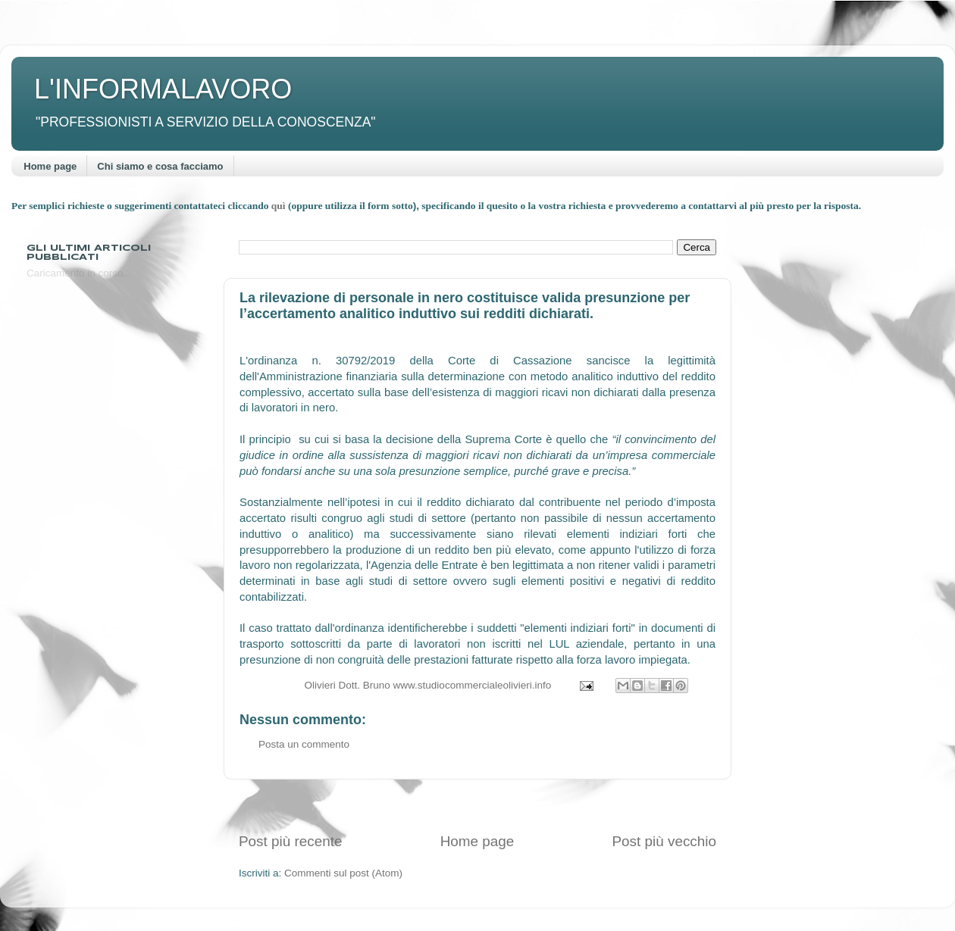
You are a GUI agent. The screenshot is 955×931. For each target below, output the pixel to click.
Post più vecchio (664, 841)
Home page (50, 166)
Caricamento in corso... (79, 273)
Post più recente (291, 841)
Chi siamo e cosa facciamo (160, 166)
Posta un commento (303, 744)
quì (279, 205)
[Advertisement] (477, 805)
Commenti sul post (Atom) (343, 873)
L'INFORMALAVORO (163, 89)
